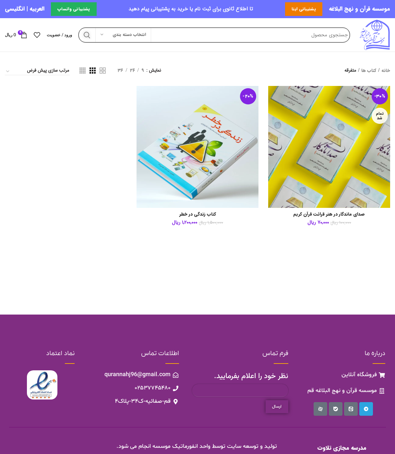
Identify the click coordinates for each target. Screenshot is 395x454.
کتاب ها (368, 70)
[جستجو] (214, 35)
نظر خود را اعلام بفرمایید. (251, 376)
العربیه (37, 8)
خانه (385, 70)
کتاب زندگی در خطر (197, 214)
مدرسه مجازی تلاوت (341, 448)
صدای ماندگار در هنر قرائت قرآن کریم (329, 214)
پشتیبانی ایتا (304, 9)
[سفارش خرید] (37, 72)
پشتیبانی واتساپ (73, 9)
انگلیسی (15, 8)
